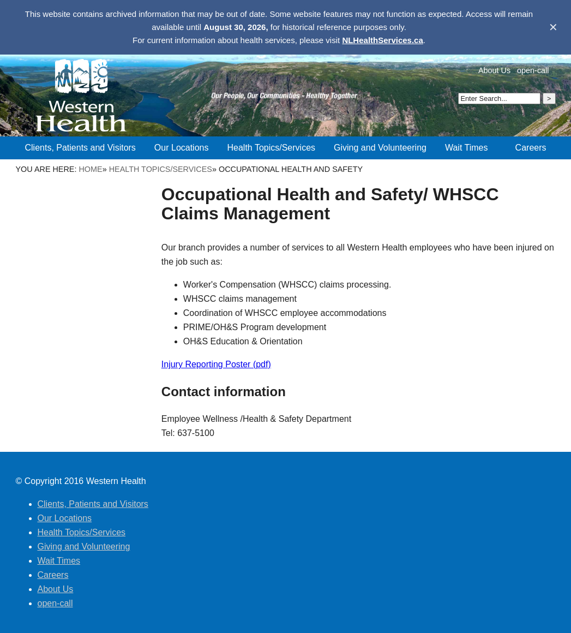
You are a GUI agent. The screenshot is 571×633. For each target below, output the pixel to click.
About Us (494, 70)
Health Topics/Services (160, 169)
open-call (533, 70)
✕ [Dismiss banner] (553, 27)
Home (90, 169)
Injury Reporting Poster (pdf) (216, 364)
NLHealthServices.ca (382, 40)
